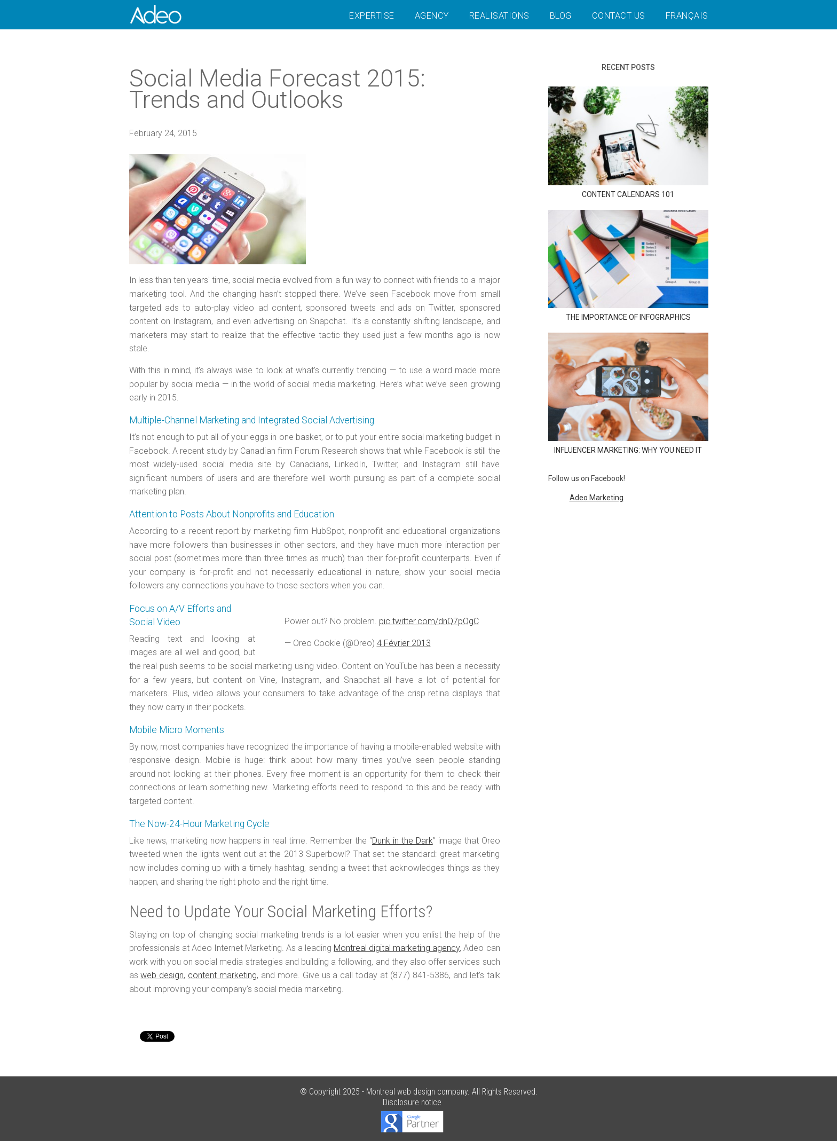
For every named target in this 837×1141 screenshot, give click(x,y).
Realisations (499, 16)
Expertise (371, 16)
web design (162, 975)
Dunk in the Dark (402, 841)
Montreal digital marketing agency (397, 948)
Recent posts (628, 67)
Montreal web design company (417, 1092)
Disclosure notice (412, 1102)
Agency (432, 16)
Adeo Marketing (596, 497)
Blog (561, 16)
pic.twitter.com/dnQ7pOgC (429, 621)
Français (687, 16)
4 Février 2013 (404, 643)
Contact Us (618, 16)
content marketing (222, 975)
